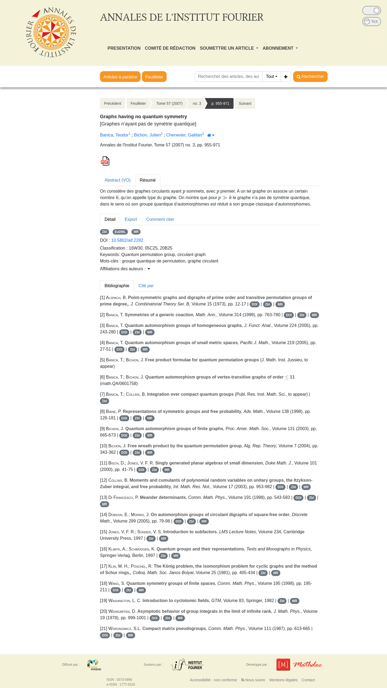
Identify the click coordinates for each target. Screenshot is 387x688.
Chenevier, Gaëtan (184, 135)
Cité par (146, 285)
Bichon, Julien (147, 135)
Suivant (245, 103)
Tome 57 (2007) (169, 103)
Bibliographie (117, 285)
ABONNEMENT (279, 48)
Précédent (112, 103)
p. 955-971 (221, 103)
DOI (254, 304)
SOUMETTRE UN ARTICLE (227, 48)
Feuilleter (154, 77)
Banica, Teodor (114, 135)
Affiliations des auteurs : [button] (125, 268)
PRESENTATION (124, 48)
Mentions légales (283, 680)
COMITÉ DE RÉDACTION (170, 48)
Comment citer (160, 219)
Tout (270, 76)
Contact (308, 680)
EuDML (120, 232)
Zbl (104, 232)
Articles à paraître (120, 77)
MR (136, 232)
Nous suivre (253, 680)
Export (131, 219)
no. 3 (197, 103)
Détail (110, 219)
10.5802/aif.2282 (127, 240)
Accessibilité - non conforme (213, 680)
